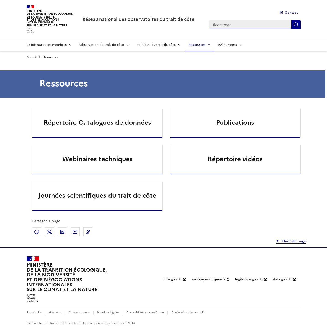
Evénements (227, 44)
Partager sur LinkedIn (62, 231)
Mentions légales (108, 313)
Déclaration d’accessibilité (188, 313)
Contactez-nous (79, 313)
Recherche (296, 24)
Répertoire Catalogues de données (97, 122)
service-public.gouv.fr (208, 279)
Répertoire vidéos (235, 159)
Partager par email (75, 231)
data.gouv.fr (282, 279)
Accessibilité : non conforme (145, 313)
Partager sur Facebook (36, 231)
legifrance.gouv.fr (249, 279)
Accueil (32, 57)
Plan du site (34, 313)
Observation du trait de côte (101, 44)
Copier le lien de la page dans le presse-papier (87, 231)
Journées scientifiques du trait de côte (97, 195)
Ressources (196, 44)
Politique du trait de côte (156, 44)
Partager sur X (49, 231)
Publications (235, 122)
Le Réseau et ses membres (47, 44)
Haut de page (293, 241)
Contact (291, 12)
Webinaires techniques (97, 159)
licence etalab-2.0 (119, 323)
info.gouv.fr (173, 279)
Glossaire (55, 313)
